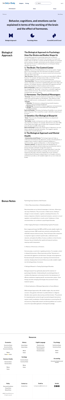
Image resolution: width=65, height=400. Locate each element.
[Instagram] (59, 386)
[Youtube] (55, 386)
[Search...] (43, 3)
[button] (21, 3)
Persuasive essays (40, 350)
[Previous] (7, 14)
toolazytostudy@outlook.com (40, 386)
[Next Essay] (59, 14)
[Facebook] (57, 386)
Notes (10, 354)
